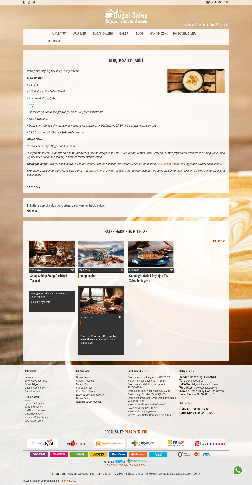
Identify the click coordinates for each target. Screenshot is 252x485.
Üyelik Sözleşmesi (34, 403)
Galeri (124, 33)
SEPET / (219, 25)
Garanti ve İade (32, 391)
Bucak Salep (83, 398)
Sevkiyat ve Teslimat (35, 380)
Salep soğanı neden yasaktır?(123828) (149, 377)
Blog (139, 33)
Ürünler (79, 33)
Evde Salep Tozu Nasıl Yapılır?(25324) (149, 390)
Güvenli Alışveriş (33, 413)
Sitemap (112, 464)
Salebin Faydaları (85, 380)
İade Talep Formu (34, 420)
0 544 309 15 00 (217, 2)
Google (124, 464)
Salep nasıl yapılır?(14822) (142, 408)
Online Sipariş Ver (174, 163)
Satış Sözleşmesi (33, 406)
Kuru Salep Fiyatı (85, 391)
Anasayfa (59, 33)
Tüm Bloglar (218, 241)
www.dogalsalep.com (207, 387)
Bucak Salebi (103, 33)
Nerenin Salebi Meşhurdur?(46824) (147, 380)
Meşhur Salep (83, 384)
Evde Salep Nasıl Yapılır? (90, 394)
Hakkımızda (158, 33)
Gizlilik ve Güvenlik (34, 410)
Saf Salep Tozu (84, 387)
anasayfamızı (97, 170)
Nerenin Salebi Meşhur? (89, 401)
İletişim (54, 41)
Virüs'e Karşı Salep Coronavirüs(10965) (149, 415)
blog (201, 170)
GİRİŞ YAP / (191, 25)
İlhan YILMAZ (68, 480)
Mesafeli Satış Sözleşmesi (38, 417)
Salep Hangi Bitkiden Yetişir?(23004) (147, 394)
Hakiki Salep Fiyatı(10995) (142, 411)
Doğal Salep (138, 464)
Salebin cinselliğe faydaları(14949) (146, 404)
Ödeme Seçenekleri (35, 387)
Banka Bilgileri (185, 33)
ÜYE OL (202, 25)
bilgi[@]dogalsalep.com (205, 384)
